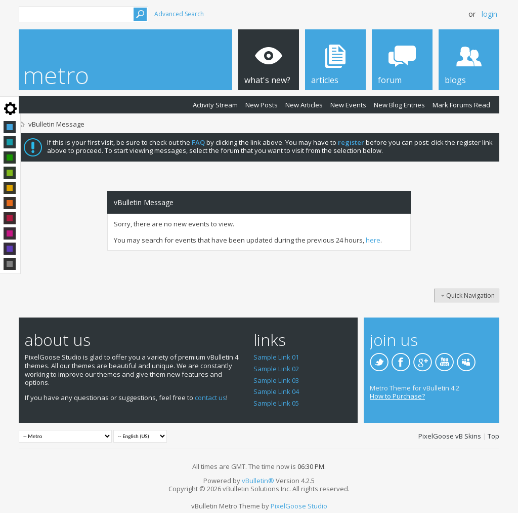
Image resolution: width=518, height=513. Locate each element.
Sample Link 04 (276, 391)
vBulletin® (258, 480)
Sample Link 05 (276, 403)
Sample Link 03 (276, 380)
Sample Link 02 (276, 368)
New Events (348, 104)
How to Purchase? (397, 396)
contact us (210, 397)
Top (493, 436)
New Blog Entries (399, 104)
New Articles (304, 104)
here (373, 240)
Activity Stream (215, 104)
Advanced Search (179, 14)
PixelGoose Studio (299, 505)
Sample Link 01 (276, 357)
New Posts (261, 104)
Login (489, 14)
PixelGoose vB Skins (449, 436)
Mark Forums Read (461, 104)
